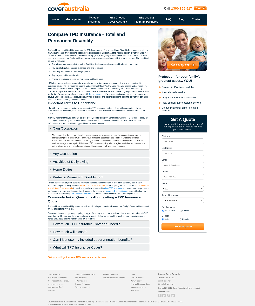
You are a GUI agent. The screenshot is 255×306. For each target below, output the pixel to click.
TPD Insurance (81, 281)
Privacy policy (135, 281)
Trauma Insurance (82, 287)
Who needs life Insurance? (58, 281)
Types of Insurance (94, 19)
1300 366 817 (181, 8)
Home (55, 19)
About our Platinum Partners (114, 278)
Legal (132, 274)
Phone (165, 171)
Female (184, 219)
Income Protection (82, 284)
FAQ (168, 19)
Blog (181, 19)
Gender (165, 216)
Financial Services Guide (140, 284)
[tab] (98, 128)
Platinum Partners (110, 274)
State (164, 183)
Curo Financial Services (81, 194)
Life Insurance (81, 278)
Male (165, 219)
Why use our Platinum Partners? (146, 19)
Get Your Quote (183, 226)
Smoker (184, 211)
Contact (197, 19)
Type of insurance (170, 195)
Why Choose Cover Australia (117, 19)
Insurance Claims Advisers (116, 191)
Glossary (51, 290)
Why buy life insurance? (57, 278)
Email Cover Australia (200, 8)
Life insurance (54, 274)
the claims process (97, 94)
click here (167, 281)
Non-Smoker (168, 211)
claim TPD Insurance (113, 188)
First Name (167, 136)
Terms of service (136, 278)
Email (164, 160)
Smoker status (168, 207)
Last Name (167, 148)
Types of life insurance (84, 274)
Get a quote (73, 19)
